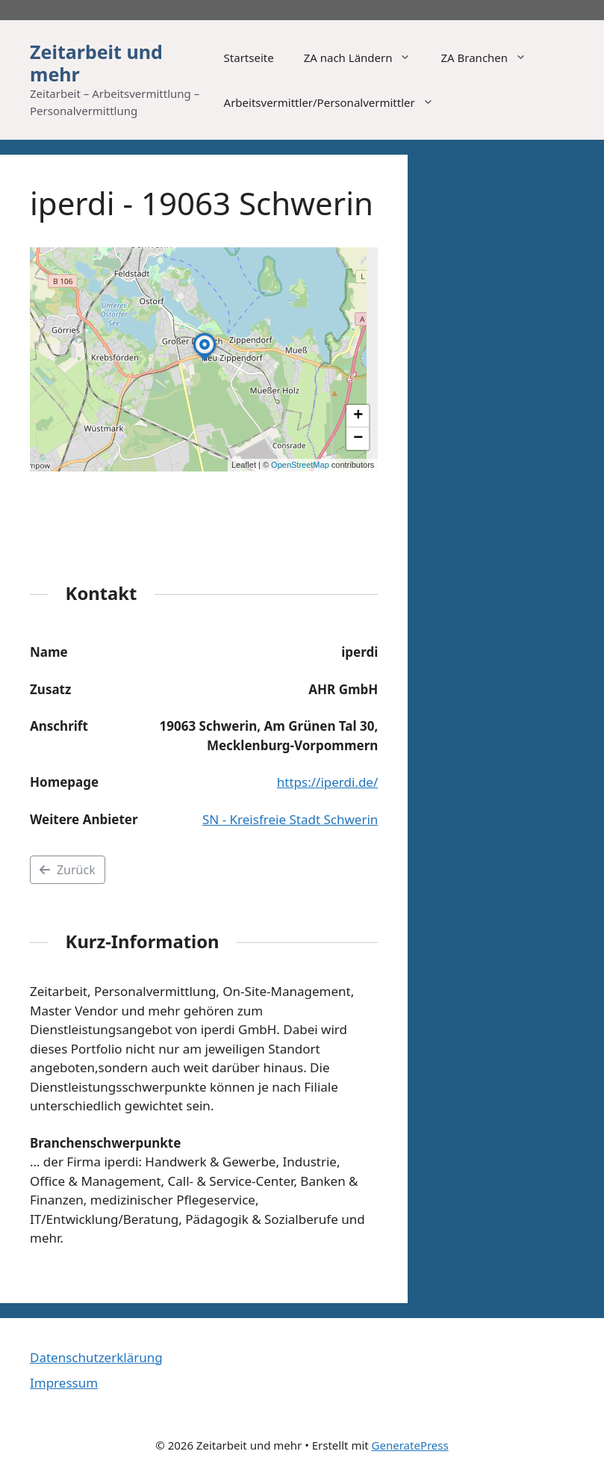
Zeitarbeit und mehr (96, 63)
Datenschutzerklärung (96, 1357)
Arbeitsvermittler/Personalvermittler (336, 102)
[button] (204, 360)
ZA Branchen (490, 57)
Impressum (64, 1382)
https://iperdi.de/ (327, 782)
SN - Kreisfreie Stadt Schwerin (290, 819)
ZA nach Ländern (365, 57)
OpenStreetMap (300, 464)
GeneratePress (410, 1445)
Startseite (249, 57)
